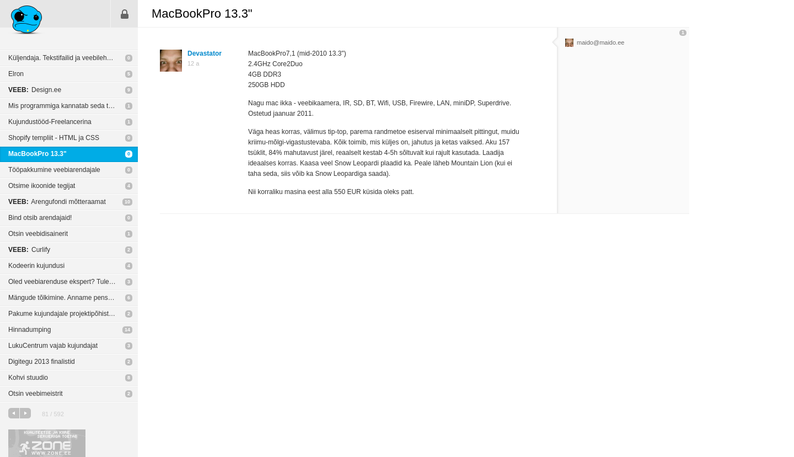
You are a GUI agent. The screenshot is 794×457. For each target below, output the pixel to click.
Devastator (204, 53)
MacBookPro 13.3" (37, 154)
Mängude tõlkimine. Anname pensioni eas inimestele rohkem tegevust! (73, 298)
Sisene (124, 14)
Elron (16, 74)
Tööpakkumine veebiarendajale (54, 170)
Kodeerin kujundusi (36, 266)
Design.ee (34, 90)
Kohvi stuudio (28, 377)
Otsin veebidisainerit (38, 234)
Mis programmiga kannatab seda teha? (65, 106)
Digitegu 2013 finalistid (41, 361)
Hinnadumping (29, 330)
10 (127, 202)
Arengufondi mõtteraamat (57, 202)
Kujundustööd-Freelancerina (50, 122)
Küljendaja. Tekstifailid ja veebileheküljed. (69, 58)
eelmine (13, 413)
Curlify (29, 250)
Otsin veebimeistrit (35, 393)
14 (127, 329)
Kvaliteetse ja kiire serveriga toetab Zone (46, 443)
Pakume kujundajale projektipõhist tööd (66, 314)
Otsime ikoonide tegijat (41, 186)
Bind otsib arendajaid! (40, 218)
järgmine (25, 413)
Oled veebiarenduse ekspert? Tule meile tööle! (73, 282)
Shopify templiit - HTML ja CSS (53, 138)
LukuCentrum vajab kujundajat (53, 346)
